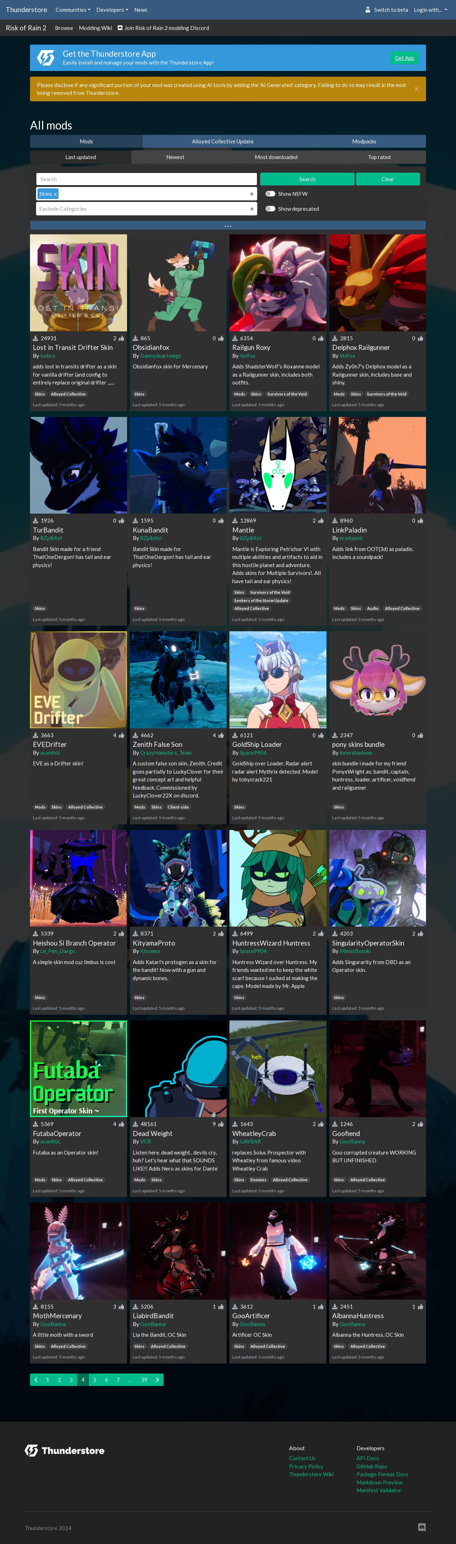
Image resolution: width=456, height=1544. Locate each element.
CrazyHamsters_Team (166, 752)
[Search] (146, 179)
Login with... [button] (428, 9)
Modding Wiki (95, 28)
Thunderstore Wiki (311, 1474)
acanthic (50, 752)
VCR (145, 1141)
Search (307, 179)
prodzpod (351, 538)
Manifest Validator (378, 1490)
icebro (47, 355)
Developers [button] (110, 9)
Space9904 (253, 752)
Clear (387, 179)
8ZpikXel (51, 538)
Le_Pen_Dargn (57, 951)
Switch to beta (386, 9)
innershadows (356, 752)
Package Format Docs (382, 1474)
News (140, 9)
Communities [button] (71, 9)
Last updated (80, 157)
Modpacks (364, 141)
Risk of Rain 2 (26, 28)
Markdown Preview (379, 1482)
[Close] (416, 89)
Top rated (379, 157)
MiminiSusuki (355, 951)
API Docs (367, 1458)
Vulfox (247, 355)
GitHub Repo (371, 1466)
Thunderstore (26, 9)
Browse (64, 28)
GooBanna (352, 1141)
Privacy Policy (306, 1466)
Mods (86, 141)
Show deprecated (298, 208)
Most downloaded (276, 157)
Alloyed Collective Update (223, 141)
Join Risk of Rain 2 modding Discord (163, 28)
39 (144, 1379)
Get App (404, 58)
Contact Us (302, 1458)
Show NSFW (293, 193)
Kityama (150, 951)
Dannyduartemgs (160, 355)
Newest (175, 157)
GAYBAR (250, 1141)
